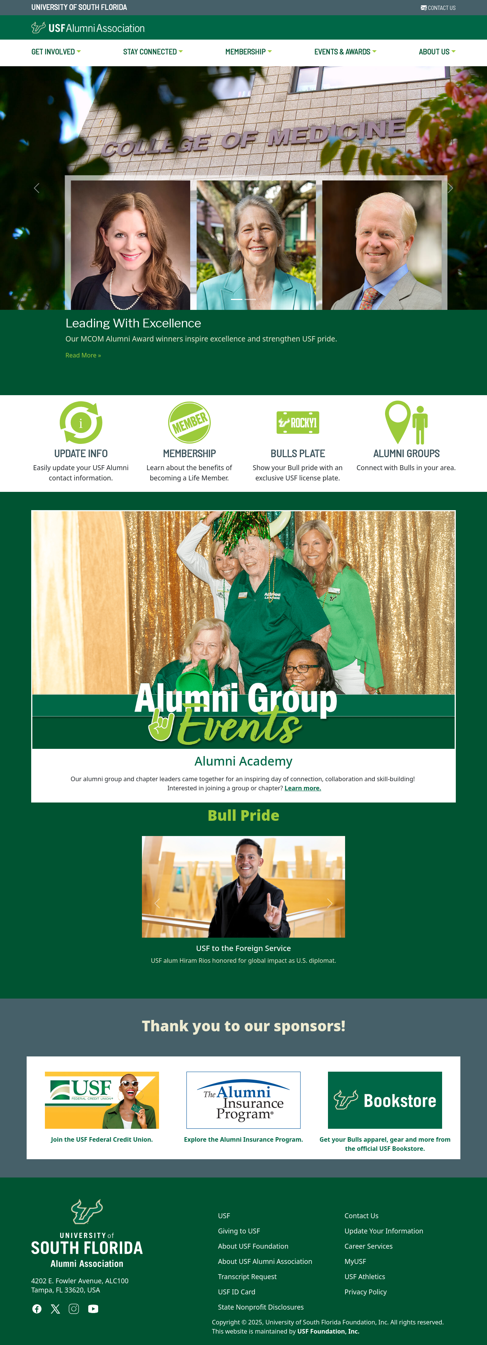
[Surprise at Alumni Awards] (250, 299)
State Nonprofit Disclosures (261, 1306)
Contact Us (362, 1215)
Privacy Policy (366, 1291)
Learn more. (303, 788)
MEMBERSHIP (245, 51)
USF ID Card (236, 1291)
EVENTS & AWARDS (342, 51)
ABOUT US (434, 51)
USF (224, 1215)
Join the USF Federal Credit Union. (102, 1139)
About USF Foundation (253, 1246)
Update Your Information (384, 1230)
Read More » (83, 355)
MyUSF (355, 1261)
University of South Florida (79, 6)
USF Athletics (365, 1276)
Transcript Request (247, 1276)
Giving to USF (239, 1230)
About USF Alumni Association (265, 1261)
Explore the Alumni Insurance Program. (243, 1139)
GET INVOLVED (53, 51)
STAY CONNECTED (150, 51)
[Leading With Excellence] (236, 299)
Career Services (369, 1246)
